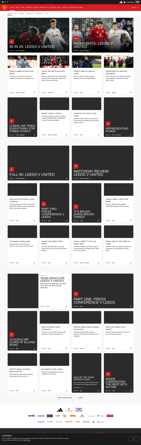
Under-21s (30, 13)
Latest (10, 13)
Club (46, 13)
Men (15, 13)
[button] (136, 7)
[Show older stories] (65, 397)
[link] (66, 50)
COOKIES (7, 436)
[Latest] (80, 397)
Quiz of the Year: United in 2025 (84, 378)
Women (21, 13)
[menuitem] (12, 7)
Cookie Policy (26, 440)
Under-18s (39, 13)
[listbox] (4, 2)
